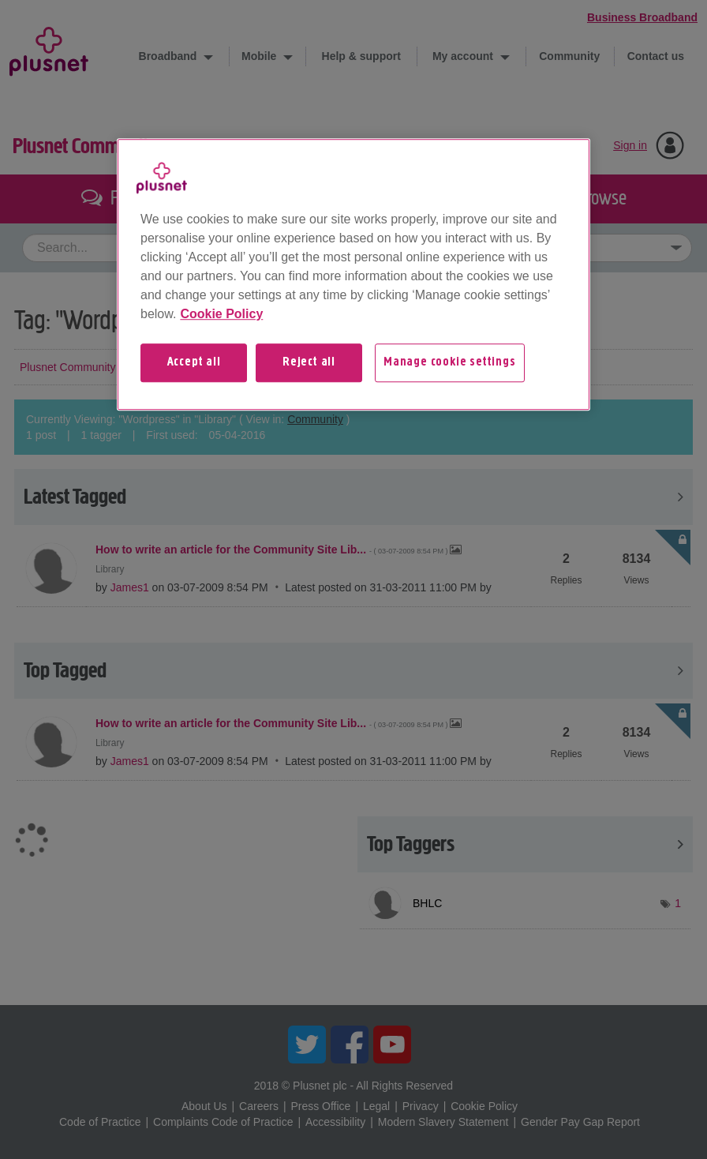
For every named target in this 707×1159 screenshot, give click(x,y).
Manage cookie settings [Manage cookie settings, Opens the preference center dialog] (449, 362)
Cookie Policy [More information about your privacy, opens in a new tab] (221, 314)
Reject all (308, 362)
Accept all (194, 362)
